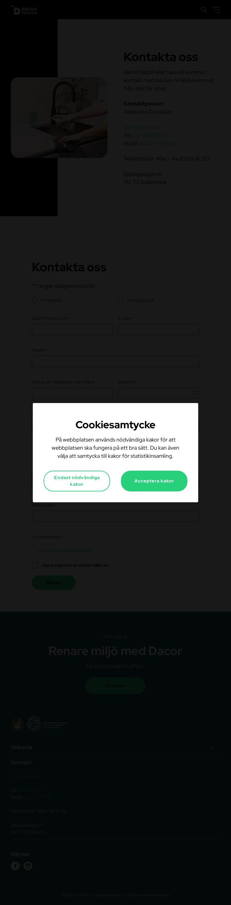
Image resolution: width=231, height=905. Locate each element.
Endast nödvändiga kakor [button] (77, 481)
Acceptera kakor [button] (154, 481)
